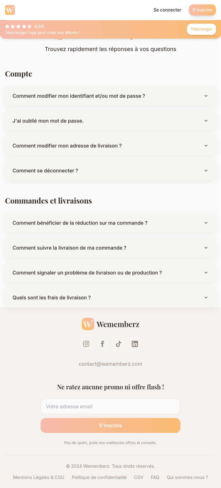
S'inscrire (202, 9)
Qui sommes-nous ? (187, 477)
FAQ (155, 477)
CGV (138, 477)
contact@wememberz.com (110, 364)
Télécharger (201, 29)
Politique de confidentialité (99, 477)
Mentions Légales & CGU (39, 477)
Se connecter (167, 9)
